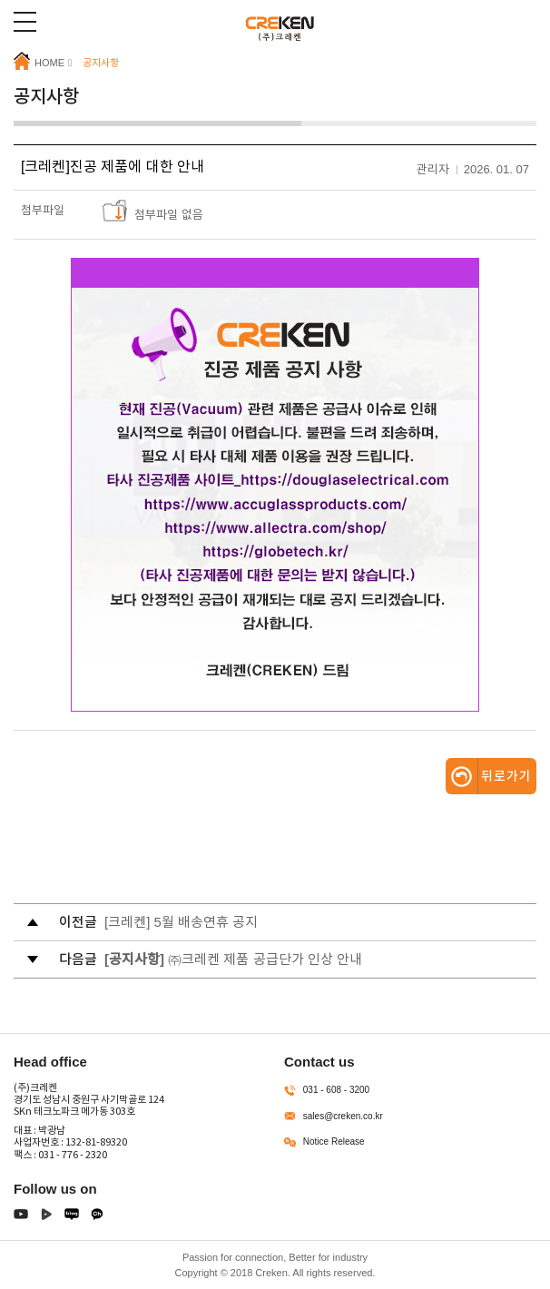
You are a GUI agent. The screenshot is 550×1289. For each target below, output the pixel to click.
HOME (39, 62)
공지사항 (101, 62)
